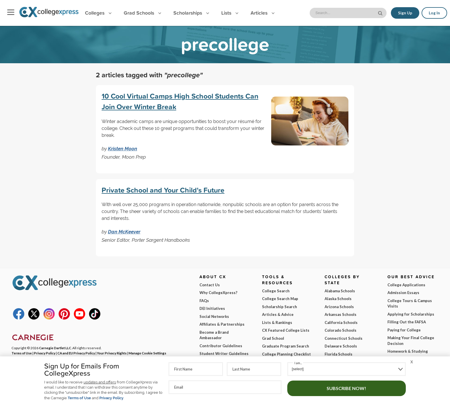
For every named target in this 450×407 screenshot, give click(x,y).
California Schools (341, 322)
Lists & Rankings (277, 322)
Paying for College (404, 330)
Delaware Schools (341, 346)
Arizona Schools (339, 306)
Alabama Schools (340, 291)
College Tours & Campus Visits (409, 303)
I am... (298, 363)
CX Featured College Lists (285, 330)
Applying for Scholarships (410, 314)
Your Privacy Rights (112, 353)
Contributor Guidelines (220, 345)
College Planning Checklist (286, 354)
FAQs (204, 300)
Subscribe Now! (346, 388)
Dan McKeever (124, 232)
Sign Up (405, 13)
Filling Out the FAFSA (406, 322)
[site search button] (381, 12)
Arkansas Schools (340, 314)
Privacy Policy (111, 398)
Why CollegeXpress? (218, 292)
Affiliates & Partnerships (222, 324)
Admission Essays (403, 292)
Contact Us (209, 285)
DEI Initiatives (212, 308)
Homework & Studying (407, 351)
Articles (262, 12)
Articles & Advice (278, 314)
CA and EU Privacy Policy (76, 353)
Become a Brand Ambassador (214, 335)
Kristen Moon (122, 148)
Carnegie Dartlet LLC (55, 348)
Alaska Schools (338, 298)
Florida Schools (338, 354)
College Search (276, 291)
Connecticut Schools (343, 338)
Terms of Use (79, 398)
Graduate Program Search (285, 346)
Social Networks (214, 316)
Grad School (273, 338)
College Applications (406, 285)
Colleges (98, 12)
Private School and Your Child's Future (163, 190)
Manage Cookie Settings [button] (147, 353)
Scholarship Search (279, 306)
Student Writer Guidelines (224, 353)
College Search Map (280, 298)
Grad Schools (142, 12)
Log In (434, 13)
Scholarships (191, 12)
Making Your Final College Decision (410, 340)
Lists (229, 12)
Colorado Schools (340, 330)
